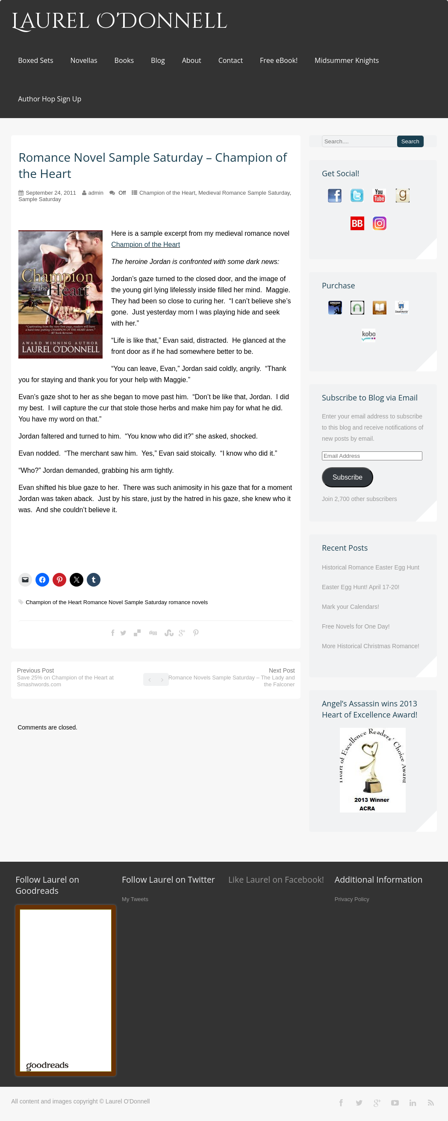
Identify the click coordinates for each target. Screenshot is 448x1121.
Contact (230, 60)
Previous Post (65, 677)
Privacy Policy (352, 899)
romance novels (188, 602)
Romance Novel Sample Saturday (125, 602)
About (191, 60)
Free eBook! (279, 60)
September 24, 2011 (51, 193)
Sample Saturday (39, 199)
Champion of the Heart (167, 193)
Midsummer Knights (347, 60)
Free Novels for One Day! (356, 626)
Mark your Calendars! (350, 606)
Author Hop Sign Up (49, 99)
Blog (158, 60)
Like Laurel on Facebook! (276, 879)
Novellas (83, 60)
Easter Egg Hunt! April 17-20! (360, 587)
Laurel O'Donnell (119, 21)
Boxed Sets (35, 60)
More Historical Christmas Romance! (370, 646)
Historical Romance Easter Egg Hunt (370, 567)
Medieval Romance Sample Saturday (244, 193)
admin (95, 193)
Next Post (231, 677)
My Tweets (135, 899)
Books (124, 60)
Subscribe (348, 477)
